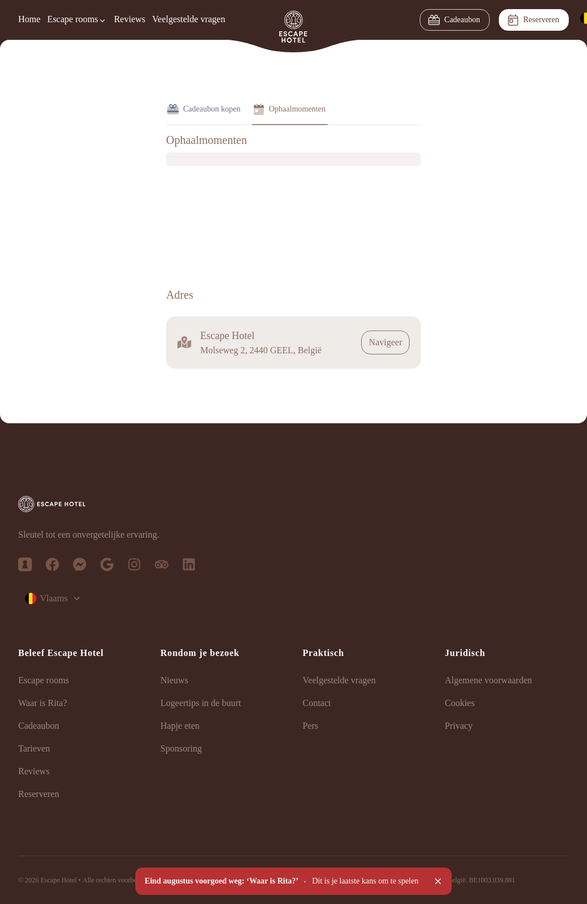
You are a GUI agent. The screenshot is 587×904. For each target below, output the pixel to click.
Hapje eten (180, 725)
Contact (317, 703)
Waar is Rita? (42, 703)
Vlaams (53, 598)
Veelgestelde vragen (188, 19)
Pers (311, 725)
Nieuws (174, 680)
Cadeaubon (454, 20)
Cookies (459, 703)
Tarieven (34, 748)
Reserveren (533, 20)
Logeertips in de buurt (200, 703)
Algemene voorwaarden (488, 680)
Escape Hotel (58, 880)
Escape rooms (43, 680)
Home (29, 19)
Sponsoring (181, 748)
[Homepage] (293, 20)
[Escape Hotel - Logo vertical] (293, 504)
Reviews (129, 19)
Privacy (459, 725)
